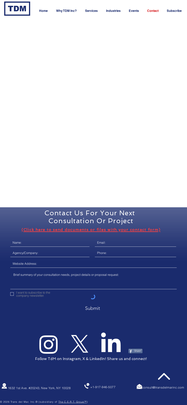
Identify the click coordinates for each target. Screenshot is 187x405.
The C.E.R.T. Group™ (72, 401)
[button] (175, 11)
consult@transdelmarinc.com (163, 387)
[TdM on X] (80, 344)
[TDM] (17, 9)
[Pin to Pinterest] (134, 342)
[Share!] (135, 351)
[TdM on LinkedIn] (111, 344)
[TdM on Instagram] (48, 344)
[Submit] (92, 308)
